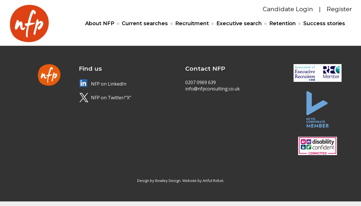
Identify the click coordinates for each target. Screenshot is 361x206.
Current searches (145, 23)
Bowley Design (168, 180)
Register (339, 9)
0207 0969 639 (200, 82)
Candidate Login (288, 9)
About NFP (99, 23)
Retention (282, 23)
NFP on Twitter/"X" (111, 97)
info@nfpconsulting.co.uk (212, 89)
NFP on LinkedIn (108, 84)
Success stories (324, 23)
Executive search (239, 23)
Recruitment (192, 23)
